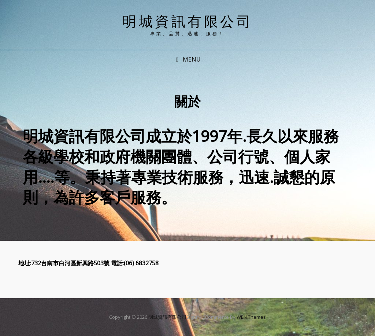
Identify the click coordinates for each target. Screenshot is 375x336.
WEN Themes (251, 317)
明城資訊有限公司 (187, 20)
